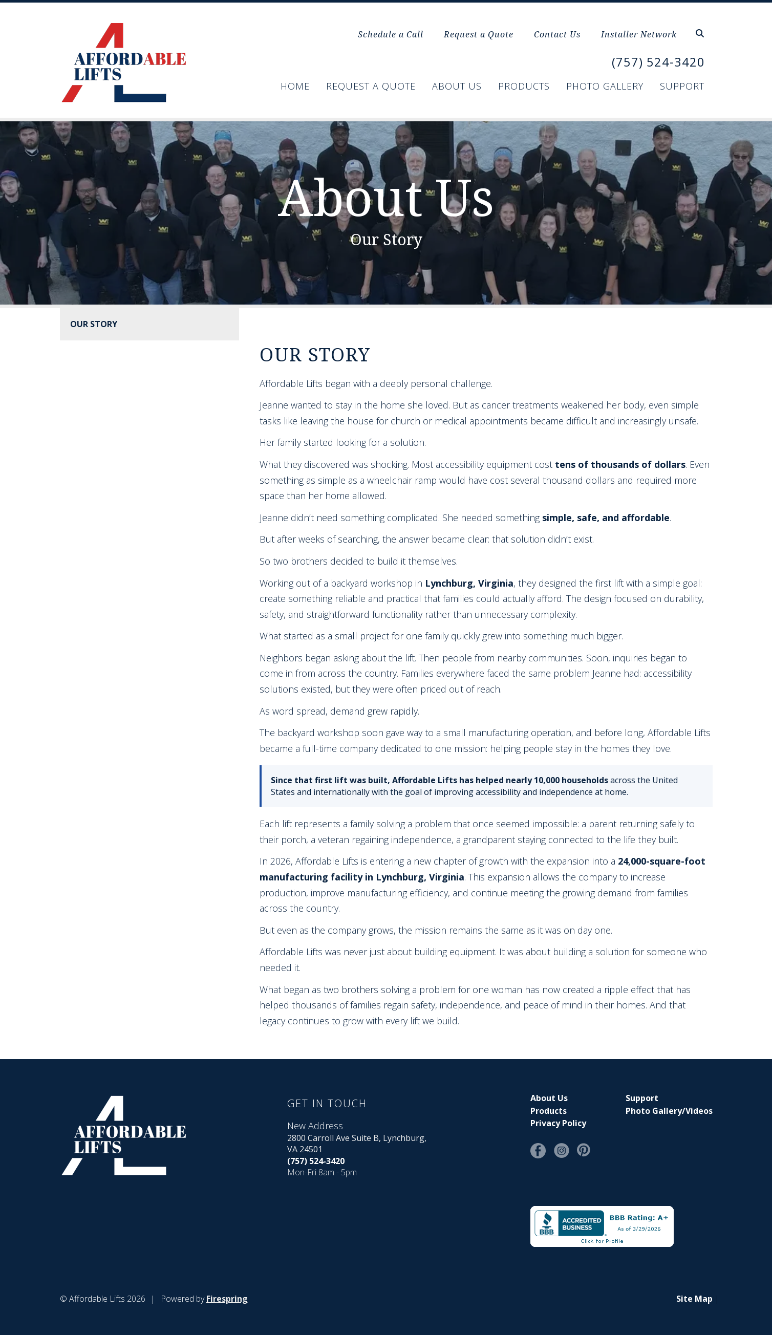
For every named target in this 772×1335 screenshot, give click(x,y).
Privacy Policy (558, 1123)
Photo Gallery (605, 86)
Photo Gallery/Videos (669, 1110)
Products (524, 86)
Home (295, 86)
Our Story (93, 324)
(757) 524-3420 (658, 61)
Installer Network (639, 34)
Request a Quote (478, 34)
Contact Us (557, 34)
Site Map (694, 1298)
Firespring (227, 1298)
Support (682, 86)
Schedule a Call (390, 34)
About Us (457, 86)
